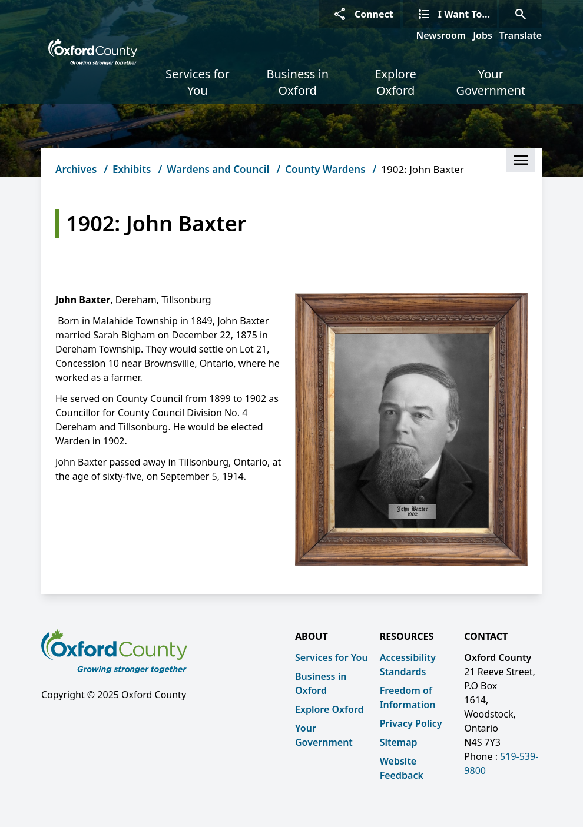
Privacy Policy (411, 723)
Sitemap (399, 742)
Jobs (482, 35)
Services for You (197, 82)
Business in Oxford (297, 82)
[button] (520, 160)
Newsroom (441, 35)
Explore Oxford (395, 82)
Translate (520, 35)
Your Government (490, 82)
